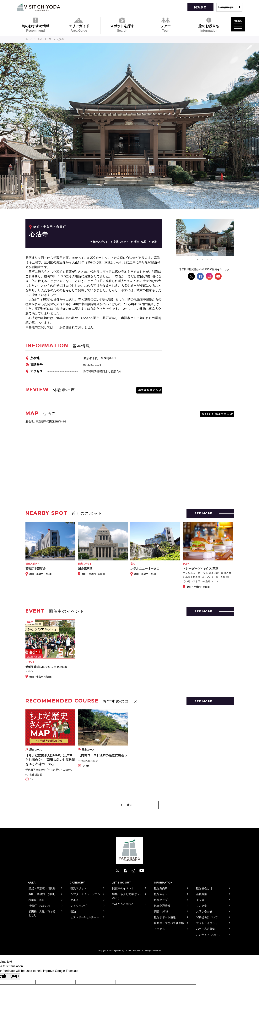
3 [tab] (207, 259)
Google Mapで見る (216, 414)
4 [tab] (212, 259)
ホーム (28, 39)
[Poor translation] (14, 976)
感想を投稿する (148, 390)
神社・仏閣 (140, 241)
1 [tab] (198, 259)
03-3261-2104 (92, 364)
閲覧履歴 (200, 7)
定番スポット (120, 241)
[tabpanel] (205, 237)
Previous (222, 251)
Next (230, 251)
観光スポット (100, 241)
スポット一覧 (45, 39)
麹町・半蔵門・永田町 (49, 226)
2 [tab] (202, 259)
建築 (154, 241)
